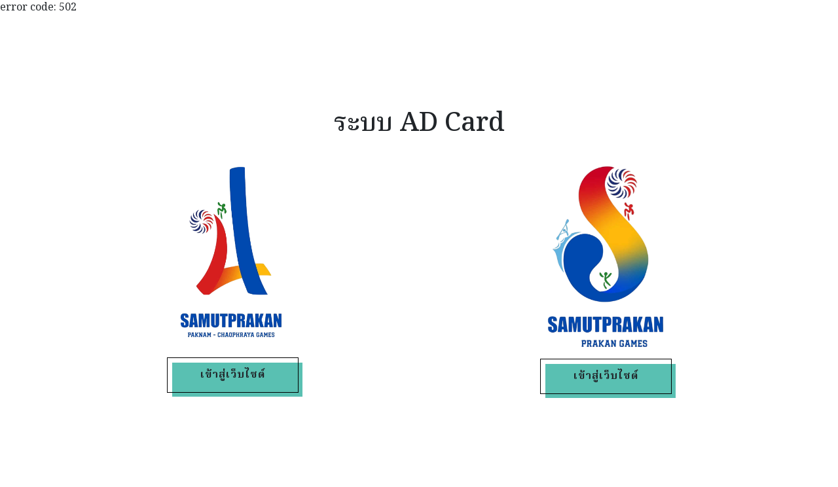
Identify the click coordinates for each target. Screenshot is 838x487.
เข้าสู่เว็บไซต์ (232, 375)
